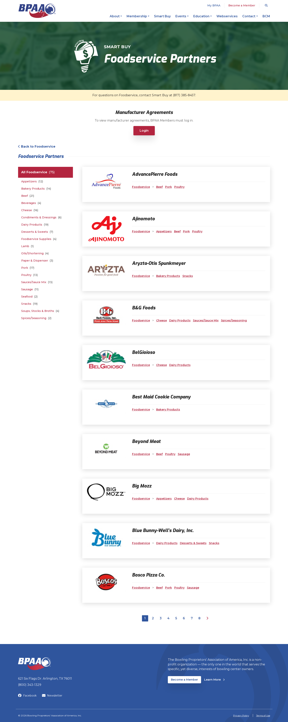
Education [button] (201, 16)
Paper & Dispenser (37, 261)
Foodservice (141, 187)
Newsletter (52, 695)
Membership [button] (137, 16)
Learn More (214, 679)
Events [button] (180, 16)
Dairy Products (34, 225)
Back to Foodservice (36, 146)
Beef (27, 196)
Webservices (227, 16)
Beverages (31, 203)
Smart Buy (162, 16)
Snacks (29, 304)
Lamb (27, 246)
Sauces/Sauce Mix (37, 282)
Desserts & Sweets (37, 232)
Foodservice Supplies (38, 239)
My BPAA (213, 5)
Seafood (29, 297)
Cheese (29, 210)
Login (144, 130)
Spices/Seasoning (36, 318)
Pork (27, 268)
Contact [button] (248, 16)
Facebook (27, 695)
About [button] (115, 16)
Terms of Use (263, 715)
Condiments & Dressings (41, 217)
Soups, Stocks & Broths (40, 311)
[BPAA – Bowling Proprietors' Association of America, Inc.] (37, 11)
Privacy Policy (241, 715)
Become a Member (241, 5)
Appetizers (32, 181)
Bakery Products (36, 189)
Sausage (30, 289)
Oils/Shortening (35, 253)
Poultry (29, 275)
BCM (266, 16)
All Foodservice (38, 172)
